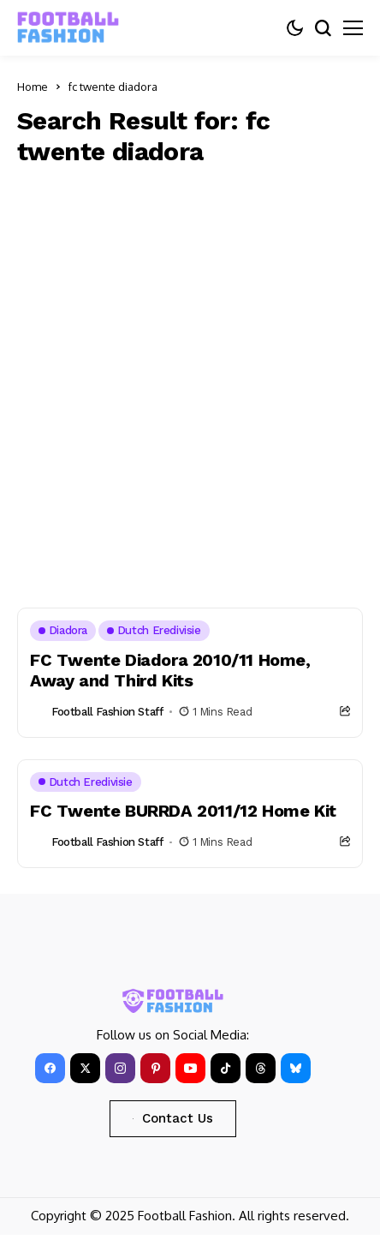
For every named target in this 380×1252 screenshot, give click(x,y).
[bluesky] (296, 1068)
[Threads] (261, 1068)
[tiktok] (225, 1068)
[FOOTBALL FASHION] (68, 27)
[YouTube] (190, 1068)
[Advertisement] (190, 383)
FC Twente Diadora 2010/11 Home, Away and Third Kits (170, 670)
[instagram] (120, 1068)
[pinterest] (155, 1068)
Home (32, 86)
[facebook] (50, 1068)
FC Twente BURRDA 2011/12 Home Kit (183, 810)
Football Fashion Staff (107, 711)
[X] (85, 1068)
